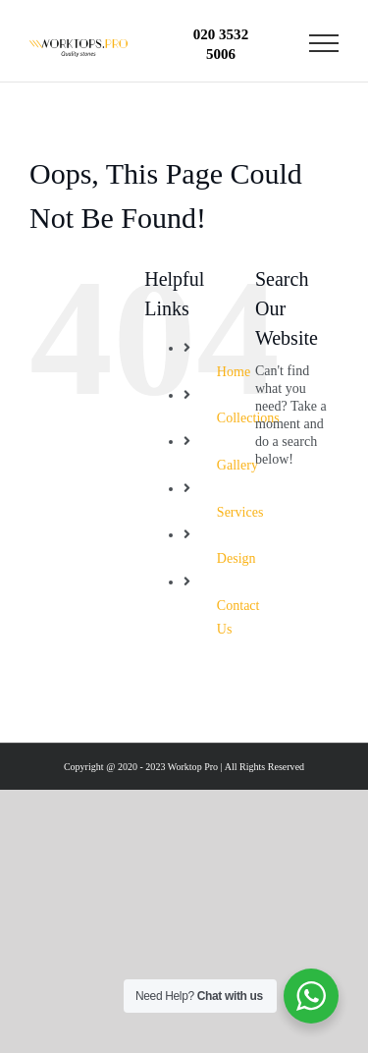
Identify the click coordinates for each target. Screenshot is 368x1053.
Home (233, 371)
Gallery (237, 465)
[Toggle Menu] (324, 43)
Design (236, 558)
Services (240, 512)
